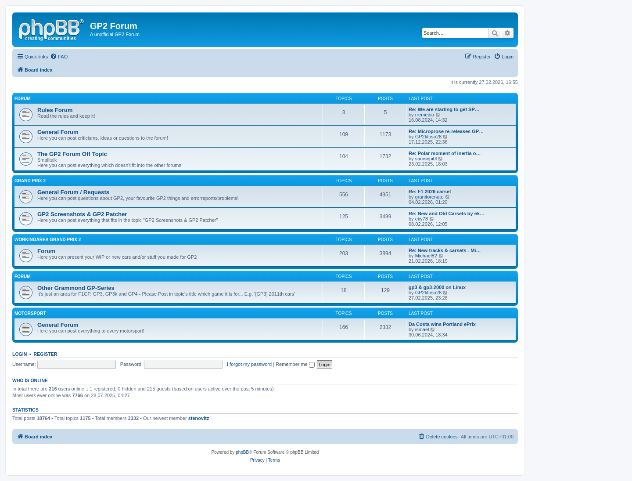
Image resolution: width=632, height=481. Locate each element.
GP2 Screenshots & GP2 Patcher (82, 214)
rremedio (424, 114)
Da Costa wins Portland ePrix (442, 324)
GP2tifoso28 (428, 136)
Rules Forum (55, 110)
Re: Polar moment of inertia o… (445, 153)
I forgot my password (249, 364)
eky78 (421, 218)
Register (45, 354)
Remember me (295, 364)
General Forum (58, 132)
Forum (22, 98)
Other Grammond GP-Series (76, 288)
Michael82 (426, 255)
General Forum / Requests (73, 192)
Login (19, 354)
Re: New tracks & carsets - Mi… (445, 250)
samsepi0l (426, 158)
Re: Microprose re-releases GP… (446, 131)
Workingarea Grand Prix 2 (47, 239)
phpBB (242, 452)
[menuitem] (59, 56)
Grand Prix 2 (30, 180)
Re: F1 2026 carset (430, 191)
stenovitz (198, 418)
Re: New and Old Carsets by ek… (447, 213)
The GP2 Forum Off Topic (72, 154)
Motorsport (30, 313)
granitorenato (429, 196)
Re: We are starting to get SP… (444, 109)
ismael (422, 329)
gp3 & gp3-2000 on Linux (437, 287)
